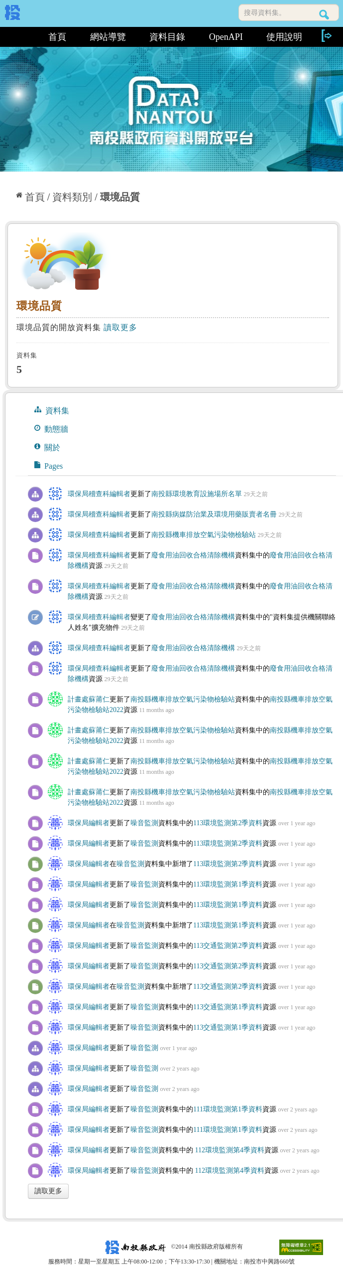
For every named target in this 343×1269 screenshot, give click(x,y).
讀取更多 (120, 327)
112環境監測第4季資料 (228, 1150)
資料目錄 (167, 37)
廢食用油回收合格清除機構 (193, 555)
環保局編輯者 (89, 823)
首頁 (57, 37)
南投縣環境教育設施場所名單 (196, 494)
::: (20, 37)
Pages (48, 465)
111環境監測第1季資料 (227, 1109)
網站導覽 (108, 37)
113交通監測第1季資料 (227, 1007)
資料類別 (72, 196)
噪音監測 (144, 823)
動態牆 (51, 428)
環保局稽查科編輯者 (99, 494)
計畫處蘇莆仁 (89, 699)
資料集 (51, 410)
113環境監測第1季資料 (227, 884)
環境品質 (120, 196)
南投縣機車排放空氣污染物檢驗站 (203, 535)
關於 (47, 447)
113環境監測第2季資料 (227, 823)
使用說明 (284, 37)
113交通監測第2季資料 (227, 945)
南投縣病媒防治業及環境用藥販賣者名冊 (214, 514)
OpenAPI (226, 37)
